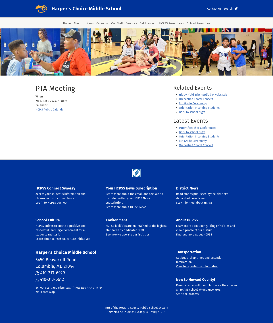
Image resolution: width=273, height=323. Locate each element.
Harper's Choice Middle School (86, 9)
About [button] (78, 23)
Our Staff (117, 23)
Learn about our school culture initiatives (63, 239)
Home (67, 23)
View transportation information (197, 266)
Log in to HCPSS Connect (51, 202)
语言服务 (143, 312)
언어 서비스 (158, 312)
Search (228, 8)
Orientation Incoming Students (199, 107)
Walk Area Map (45, 292)
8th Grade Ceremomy (193, 103)
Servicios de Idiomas (120, 312)
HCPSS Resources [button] (170, 23)
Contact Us (214, 8)
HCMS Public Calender (50, 109)
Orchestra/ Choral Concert (196, 99)
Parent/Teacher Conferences (197, 128)
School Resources (198, 23)
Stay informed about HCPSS (194, 202)
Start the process (187, 294)
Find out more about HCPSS (194, 234)
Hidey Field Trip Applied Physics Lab (203, 94)
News (90, 23)
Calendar (102, 23)
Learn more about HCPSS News (126, 207)
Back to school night (192, 112)
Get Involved (148, 23)
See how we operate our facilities (127, 234)
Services (131, 23)
